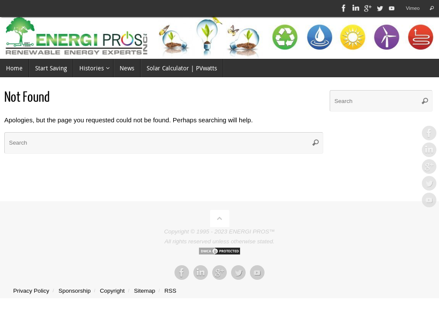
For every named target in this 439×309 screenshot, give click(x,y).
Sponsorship (74, 291)
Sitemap (144, 291)
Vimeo (412, 8)
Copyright (112, 291)
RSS (171, 291)
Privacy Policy (31, 291)
